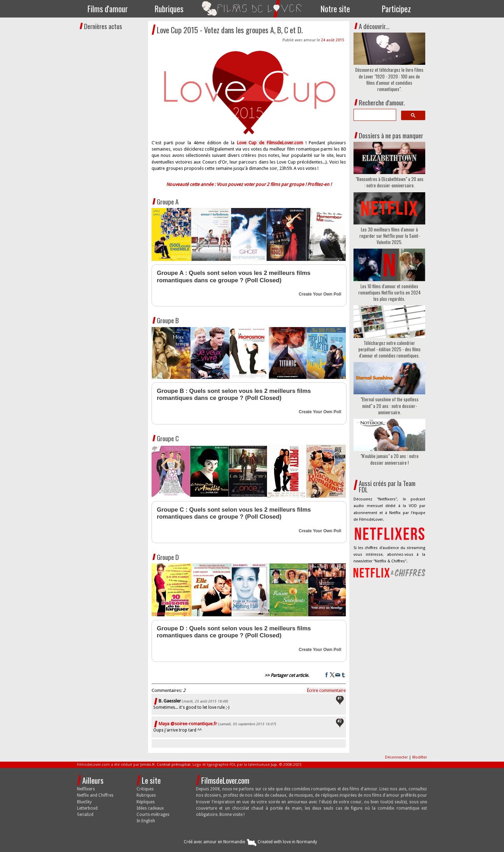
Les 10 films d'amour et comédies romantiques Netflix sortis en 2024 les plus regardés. (389, 292)
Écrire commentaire (326, 690)
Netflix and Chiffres (95, 795)
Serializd (85, 814)
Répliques (145, 801)
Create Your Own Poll (320, 294)
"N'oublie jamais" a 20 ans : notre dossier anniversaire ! (389, 459)
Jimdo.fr (147, 764)
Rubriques (169, 9)
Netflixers (86, 789)
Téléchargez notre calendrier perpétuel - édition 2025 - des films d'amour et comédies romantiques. (389, 349)
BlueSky (84, 801)
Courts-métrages (152, 814)
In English (145, 820)
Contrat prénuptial (173, 764)
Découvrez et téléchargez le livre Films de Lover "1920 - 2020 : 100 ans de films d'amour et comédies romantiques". (389, 79)
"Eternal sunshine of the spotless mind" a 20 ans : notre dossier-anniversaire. (389, 405)
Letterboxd (87, 808)
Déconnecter (397, 757)
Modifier (419, 757)
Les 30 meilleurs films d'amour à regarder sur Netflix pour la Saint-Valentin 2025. (389, 235)
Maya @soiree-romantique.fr (188, 723)
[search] (374, 115)
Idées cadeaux (150, 808)
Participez (396, 9)
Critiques (145, 789)
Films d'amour (108, 9)
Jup (274, 764)
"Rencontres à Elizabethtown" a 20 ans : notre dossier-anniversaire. (390, 182)
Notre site (335, 9)
